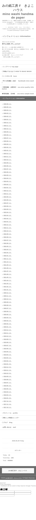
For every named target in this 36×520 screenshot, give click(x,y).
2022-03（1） (8, 249)
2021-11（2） (8, 258)
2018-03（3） (8, 395)
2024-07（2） (8, 169)
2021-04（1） (8, 280)
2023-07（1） (8, 203)
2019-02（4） (8, 361)
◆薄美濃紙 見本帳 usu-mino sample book (18, 93)
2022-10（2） (8, 231)
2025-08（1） (8, 135)
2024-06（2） (8, 172)
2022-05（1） (8, 246)
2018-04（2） (8, 392)
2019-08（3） (8, 342)
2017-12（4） (8, 401)
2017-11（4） (8, 404)
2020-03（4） (8, 320)
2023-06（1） (8, 206)
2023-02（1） (8, 218)
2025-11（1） (8, 125)
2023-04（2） (8, 212)
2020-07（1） (8, 308)
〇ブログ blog (7, 422)
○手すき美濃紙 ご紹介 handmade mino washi (18, 81)
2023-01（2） (8, 221)
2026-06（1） (8, 104)
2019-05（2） (8, 351)
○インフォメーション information (13, 98)
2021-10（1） (8, 262)
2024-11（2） (8, 156)
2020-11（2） (8, 296)
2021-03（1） (8, 283)
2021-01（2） (8, 289)
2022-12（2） (8, 224)
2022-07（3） (8, 240)
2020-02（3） (8, 323)
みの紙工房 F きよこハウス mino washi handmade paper (18, 11)
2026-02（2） (8, 116)
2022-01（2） (8, 255)
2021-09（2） (8, 265)
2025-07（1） (8, 138)
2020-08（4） (8, 305)
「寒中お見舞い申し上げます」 (11, 57)
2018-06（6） (8, 385)
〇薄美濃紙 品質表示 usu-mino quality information (18, 88)
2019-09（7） (8, 339)
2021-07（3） (8, 271)
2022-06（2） (8, 243)
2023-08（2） (8, 200)
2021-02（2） (8, 286)
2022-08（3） (8, 237)
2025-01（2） (8, 150)
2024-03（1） (8, 181)
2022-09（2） (8, 234)
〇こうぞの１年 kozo (9, 76)
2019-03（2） (8, 358)
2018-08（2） (8, 379)
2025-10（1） (8, 128)
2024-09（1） (8, 162)
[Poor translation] (5, 489)
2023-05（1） (8, 209)
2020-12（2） (8, 293)
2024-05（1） (8, 175)
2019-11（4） (8, 333)
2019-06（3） (8, 348)
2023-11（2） (8, 193)
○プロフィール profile (10, 413)
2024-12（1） (8, 153)
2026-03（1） (8, 113)
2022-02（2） (8, 252)
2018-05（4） (8, 388)
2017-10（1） (8, 407)
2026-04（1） (8, 110)
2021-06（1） (8, 274)
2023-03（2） (8, 215)
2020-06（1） (8, 311)
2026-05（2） (8, 107)
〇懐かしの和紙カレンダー (12, 418)
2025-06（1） (8, 141)
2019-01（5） (8, 364)
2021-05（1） (8, 277)
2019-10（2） (8, 336)
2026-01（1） (8, 119)
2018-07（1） (8, 382)
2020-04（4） (8, 317)
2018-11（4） (8, 370)
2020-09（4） (8, 302)
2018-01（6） (8, 398)
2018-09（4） (8, 376)
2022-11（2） (8, 228)
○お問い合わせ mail (9, 427)
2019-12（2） (8, 330)
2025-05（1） (8, 144)
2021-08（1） (8, 268)
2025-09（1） (8, 132)
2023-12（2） (8, 190)
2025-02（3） (8, 147)
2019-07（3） (8, 345)
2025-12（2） (8, 122)
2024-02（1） (8, 184)
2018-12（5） (8, 367)
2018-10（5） (8, 373)
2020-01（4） (8, 327)
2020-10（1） (8, 299)
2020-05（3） (8, 314)
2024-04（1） (8, 178)
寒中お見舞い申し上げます (11, 44)
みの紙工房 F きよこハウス (13, 478)
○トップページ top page (10, 66)
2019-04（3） (8, 354)
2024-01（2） (8, 187)
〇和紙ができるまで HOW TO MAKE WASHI (17, 71)
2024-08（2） (8, 166)
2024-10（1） (8, 159)
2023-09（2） (8, 197)
